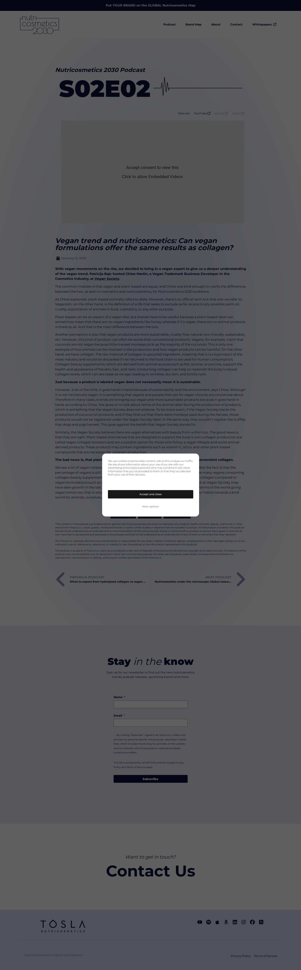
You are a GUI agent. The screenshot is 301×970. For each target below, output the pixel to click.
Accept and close (150, 494)
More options (150, 506)
